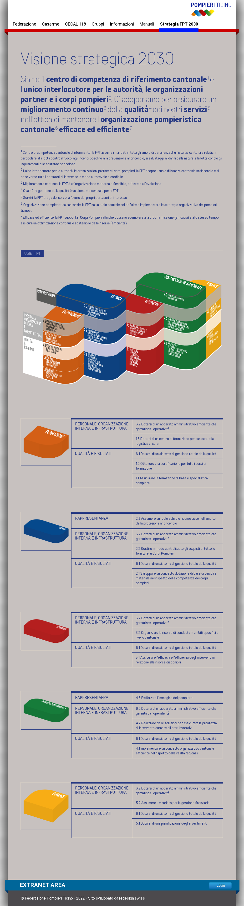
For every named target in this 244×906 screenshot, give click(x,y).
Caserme (50, 23)
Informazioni (122, 23)
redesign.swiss (132, 898)
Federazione (24, 23)
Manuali (147, 23)
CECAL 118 (75, 23)
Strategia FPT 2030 (179, 23)
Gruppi (98, 23)
